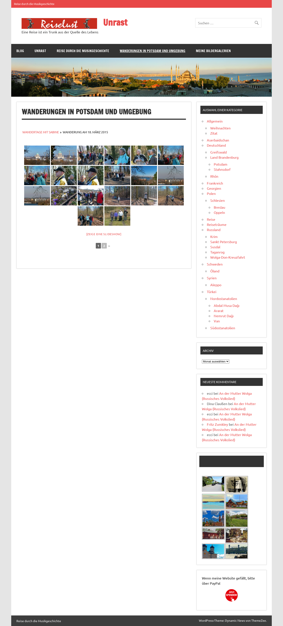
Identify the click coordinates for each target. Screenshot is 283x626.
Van (217, 321)
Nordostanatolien (223, 298)
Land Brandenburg (224, 157)
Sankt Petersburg (223, 241)
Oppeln (219, 212)
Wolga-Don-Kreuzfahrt (227, 257)
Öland (214, 271)
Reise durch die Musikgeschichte (34, 4)
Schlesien (217, 200)
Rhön (214, 176)
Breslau (219, 207)
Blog (20, 50)
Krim (214, 236)
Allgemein (215, 121)
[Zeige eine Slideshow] (103, 234)
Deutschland (216, 145)
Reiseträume (216, 224)
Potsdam (220, 164)
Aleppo (215, 285)
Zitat (213, 133)
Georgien (214, 188)
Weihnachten (220, 128)
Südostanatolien (222, 328)
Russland (213, 229)
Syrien (212, 278)
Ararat (218, 310)
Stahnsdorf (222, 169)
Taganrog (217, 252)
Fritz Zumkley (217, 424)
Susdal (215, 247)
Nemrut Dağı (224, 316)
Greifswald (218, 152)
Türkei (211, 291)
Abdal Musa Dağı (226, 305)
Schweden (215, 264)
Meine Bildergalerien (213, 50)
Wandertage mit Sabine (40, 132)
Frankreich (215, 183)
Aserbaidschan (218, 140)
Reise (211, 219)
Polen (211, 193)
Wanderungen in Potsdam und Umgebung (152, 50)
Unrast (115, 22)
